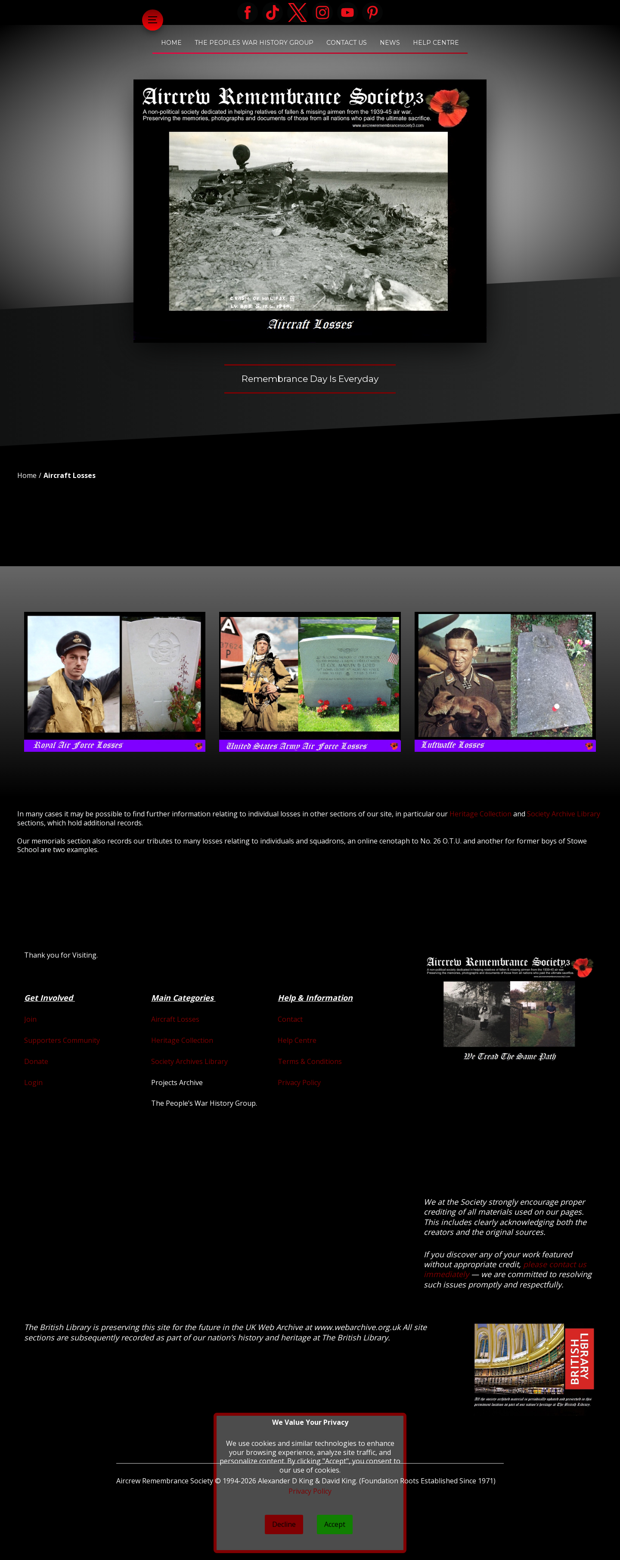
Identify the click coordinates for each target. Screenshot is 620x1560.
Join (30, 1019)
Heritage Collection (481, 814)
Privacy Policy (299, 1082)
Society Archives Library (189, 1061)
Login (33, 1082)
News (390, 43)
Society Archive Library (563, 814)
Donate (36, 1061)
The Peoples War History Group (254, 43)
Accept (334, 1524)
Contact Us (346, 43)
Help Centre (436, 43)
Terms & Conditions (310, 1061)
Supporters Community (62, 1040)
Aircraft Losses (69, 475)
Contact (290, 1019)
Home (171, 43)
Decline (284, 1524)
